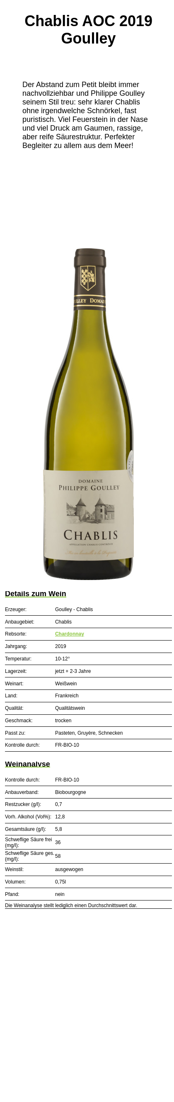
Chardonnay (69, 634)
